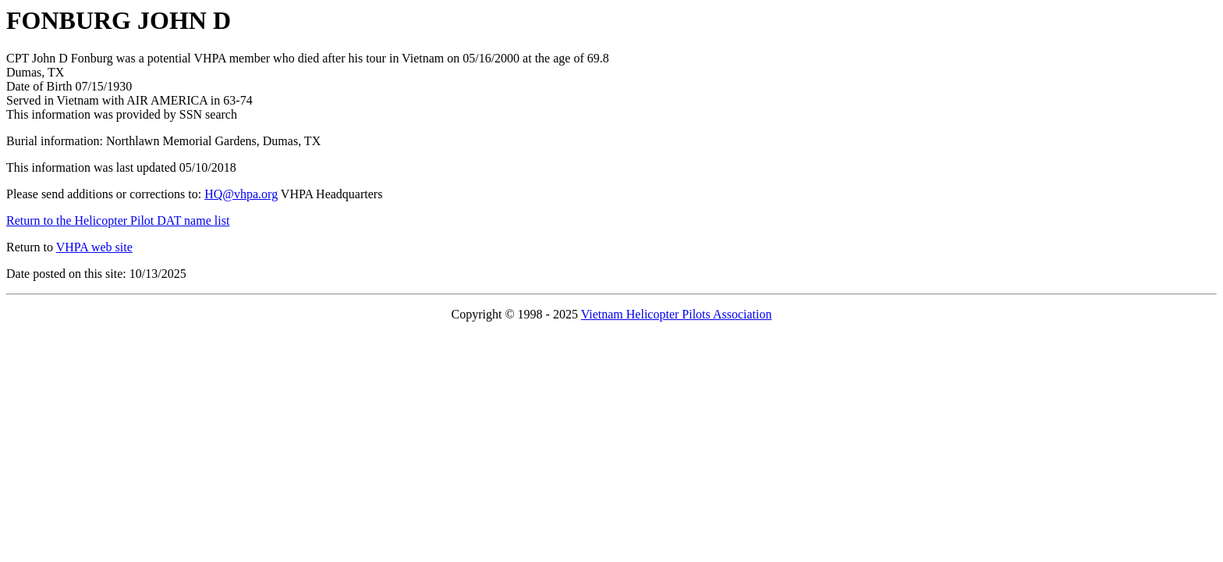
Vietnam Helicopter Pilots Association (676, 314)
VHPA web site (94, 247)
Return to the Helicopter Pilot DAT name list (117, 220)
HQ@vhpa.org (241, 194)
